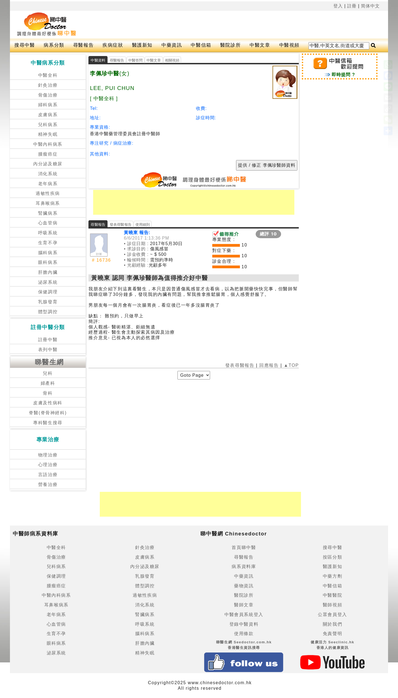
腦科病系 (47, 252)
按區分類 (332, 557)
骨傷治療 (47, 95)
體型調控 (47, 311)
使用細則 (142, 224)
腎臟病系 (47, 213)
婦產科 (48, 383)
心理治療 (47, 464)
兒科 (48, 373)
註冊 (352, 6)
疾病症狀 (113, 45)
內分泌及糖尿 (47, 163)
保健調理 (47, 292)
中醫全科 (47, 75)
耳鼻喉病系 (48, 203)
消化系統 (47, 173)
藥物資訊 (243, 585)
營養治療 (47, 484)
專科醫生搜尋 (47, 422)
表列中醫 (47, 349)
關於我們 (332, 624)
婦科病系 (47, 104)
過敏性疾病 (48, 193)
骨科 (48, 393)
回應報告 (269, 365)
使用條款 (243, 633)
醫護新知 (142, 45)
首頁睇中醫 (244, 547)
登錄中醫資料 (244, 624)
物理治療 (47, 455)
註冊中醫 (47, 339)
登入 (338, 6)
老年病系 (47, 183)
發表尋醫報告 (121, 224)
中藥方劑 (332, 576)
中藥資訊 (171, 45)
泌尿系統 (47, 282)
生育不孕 (47, 242)
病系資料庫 (244, 566)
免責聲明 (332, 633)
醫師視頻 (332, 605)
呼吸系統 (47, 232)
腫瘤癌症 (47, 154)
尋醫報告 (83, 45)
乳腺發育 (47, 301)
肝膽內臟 (47, 272)
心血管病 (47, 223)
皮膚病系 (47, 114)
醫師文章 (243, 605)
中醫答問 (135, 60)
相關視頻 (172, 60)
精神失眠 (47, 134)
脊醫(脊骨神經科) (48, 412)
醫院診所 (230, 45)
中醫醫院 (332, 595)
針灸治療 (47, 85)
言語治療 (47, 474)
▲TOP (290, 365)
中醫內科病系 (47, 144)
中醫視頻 (289, 45)
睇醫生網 (49, 362)
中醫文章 (260, 45)
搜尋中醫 (24, 45)
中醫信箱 (201, 45)
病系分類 (54, 45)
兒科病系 (47, 124)
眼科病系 (47, 262)
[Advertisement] (219, 24)
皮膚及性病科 (47, 402)
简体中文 (370, 6)
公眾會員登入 (332, 614)
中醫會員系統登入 (243, 614)
